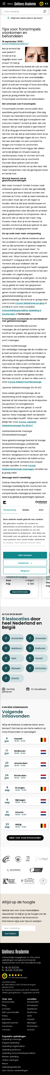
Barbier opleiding (10, 1056)
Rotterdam (36, 668)
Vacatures (7, 1026)
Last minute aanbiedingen (15, 1070)
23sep (7, 825)
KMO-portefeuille (10, 1012)
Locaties (6, 1008)
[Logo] (25, 4)
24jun (7, 776)
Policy (5, 1015)
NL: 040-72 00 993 (14, 970)
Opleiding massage (11, 1039)
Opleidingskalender (11, 1067)
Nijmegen (11, 668)
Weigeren (25, 571)
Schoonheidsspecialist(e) (15, 43)
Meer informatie (20, 592)
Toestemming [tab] (9, 510)
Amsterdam (12, 638)
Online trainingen (10, 1060)
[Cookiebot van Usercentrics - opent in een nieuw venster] (35, 502)
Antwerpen (36, 638)
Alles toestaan (25, 555)
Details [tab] (25, 510)
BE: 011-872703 (12, 967)
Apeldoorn (12, 648)
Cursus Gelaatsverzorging (29, 303)
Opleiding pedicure (11, 1049)
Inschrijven (10, 933)
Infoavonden (8, 1001)
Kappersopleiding (10, 1042)
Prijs (8, 584)
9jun (7, 739)
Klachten (6, 1019)
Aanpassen (25, 563)
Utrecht (10, 678)
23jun (7, 764)
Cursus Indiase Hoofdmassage (24, 381)
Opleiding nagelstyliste (13, 1046)
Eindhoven (35, 648)
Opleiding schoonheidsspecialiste (18, 1053)
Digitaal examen (10, 1022)
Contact (6, 1029)
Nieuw (5, 1063)
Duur (8, 580)
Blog (4, 1005)
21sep (7, 813)
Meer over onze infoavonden (25, 837)
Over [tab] (41, 510)
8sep (7, 789)
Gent (9, 658)
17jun (7, 752)
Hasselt (34, 658)
